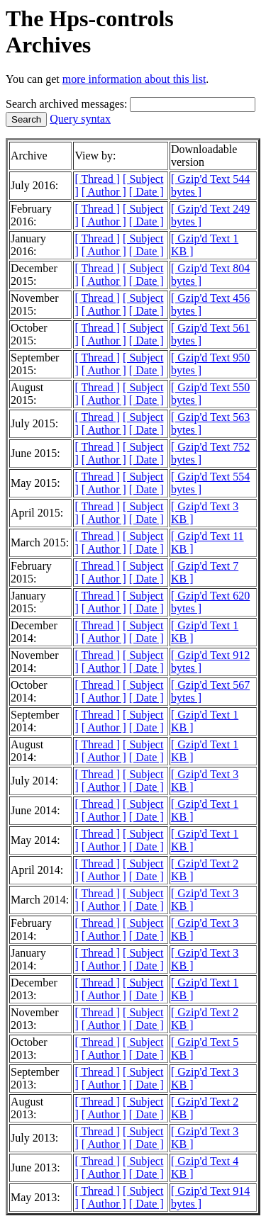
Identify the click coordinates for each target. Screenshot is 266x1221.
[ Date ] (146, 192)
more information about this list (134, 79)
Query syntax (80, 119)
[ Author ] (104, 192)
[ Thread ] (97, 179)
